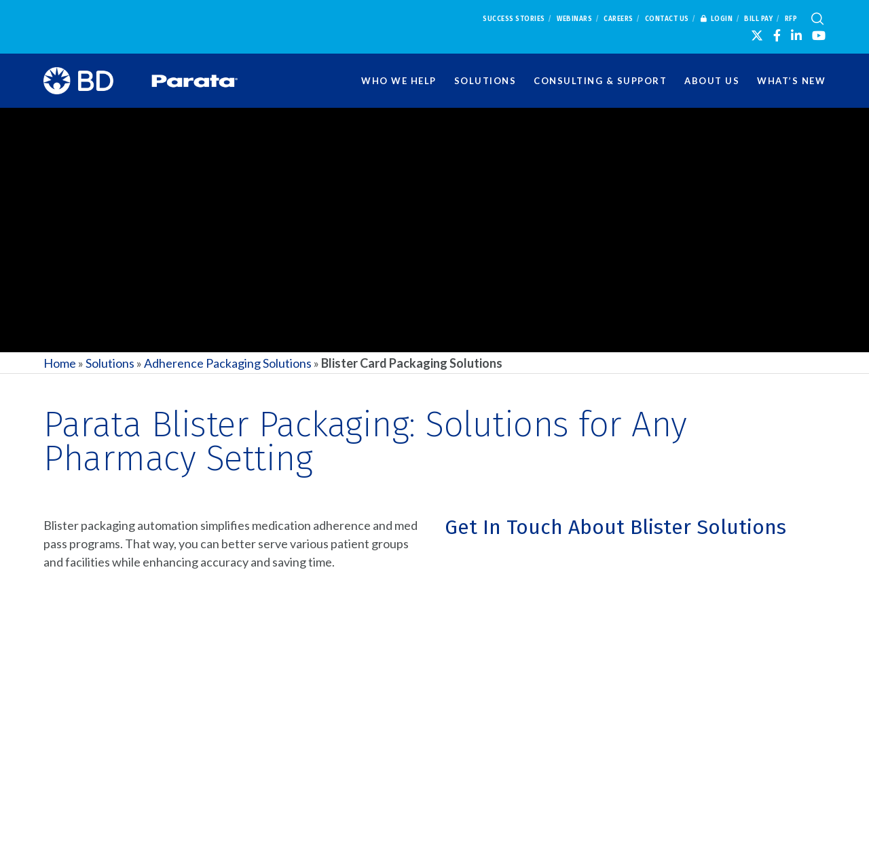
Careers (618, 19)
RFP (791, 19)
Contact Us (667, 19)
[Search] (817, 19)
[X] (757, 35)
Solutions (110, 363)
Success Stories (514, 19)
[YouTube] (819, 35)
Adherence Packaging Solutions (228, 363)
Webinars (574, 19)
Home (59, 363)
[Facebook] (777, 35)
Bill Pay (758, 19)
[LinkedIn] (796, 35)
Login (717, 19)
